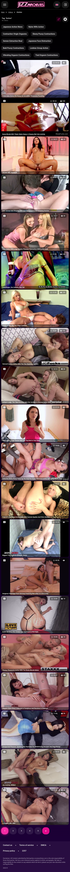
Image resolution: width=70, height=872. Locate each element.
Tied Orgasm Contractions (46, 55)
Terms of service (26, 845)
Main (3, 12)
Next (45, 830)
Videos (10, 12)
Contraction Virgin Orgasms (15, 34)
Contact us (7, 845)
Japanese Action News (12, 27)
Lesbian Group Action (39, 48)
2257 (24, 851)
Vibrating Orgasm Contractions (16, 55)
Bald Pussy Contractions (13, 48)
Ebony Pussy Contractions (44, 34)
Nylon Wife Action (36, 27)
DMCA (43, 845)
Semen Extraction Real (12, 41)
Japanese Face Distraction (39, 41)
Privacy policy (9, 851)
